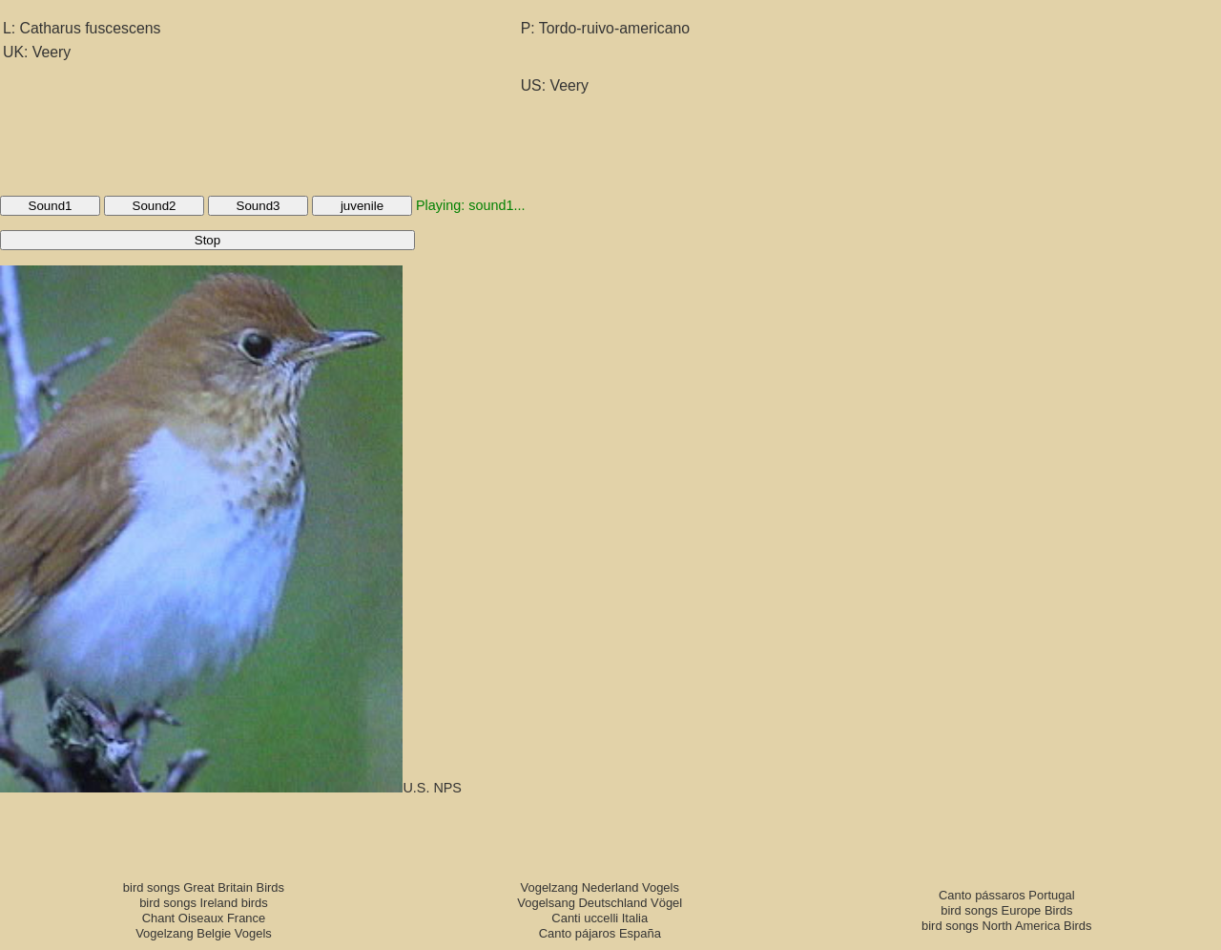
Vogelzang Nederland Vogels (600, 887)
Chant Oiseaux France (204, 918)
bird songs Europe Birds (1006, 910)
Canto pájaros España (600, 933)
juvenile (362, 206)
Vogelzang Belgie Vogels (203, 933)
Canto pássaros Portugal (1007, 895)
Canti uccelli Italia (599, 918)
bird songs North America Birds (1006, 925)
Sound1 (50, 206)
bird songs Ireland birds (203, 903)
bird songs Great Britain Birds (203, 887)
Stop (207, 240)
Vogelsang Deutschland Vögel (599, 903)
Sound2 (154, 206)
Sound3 (258, 206)
